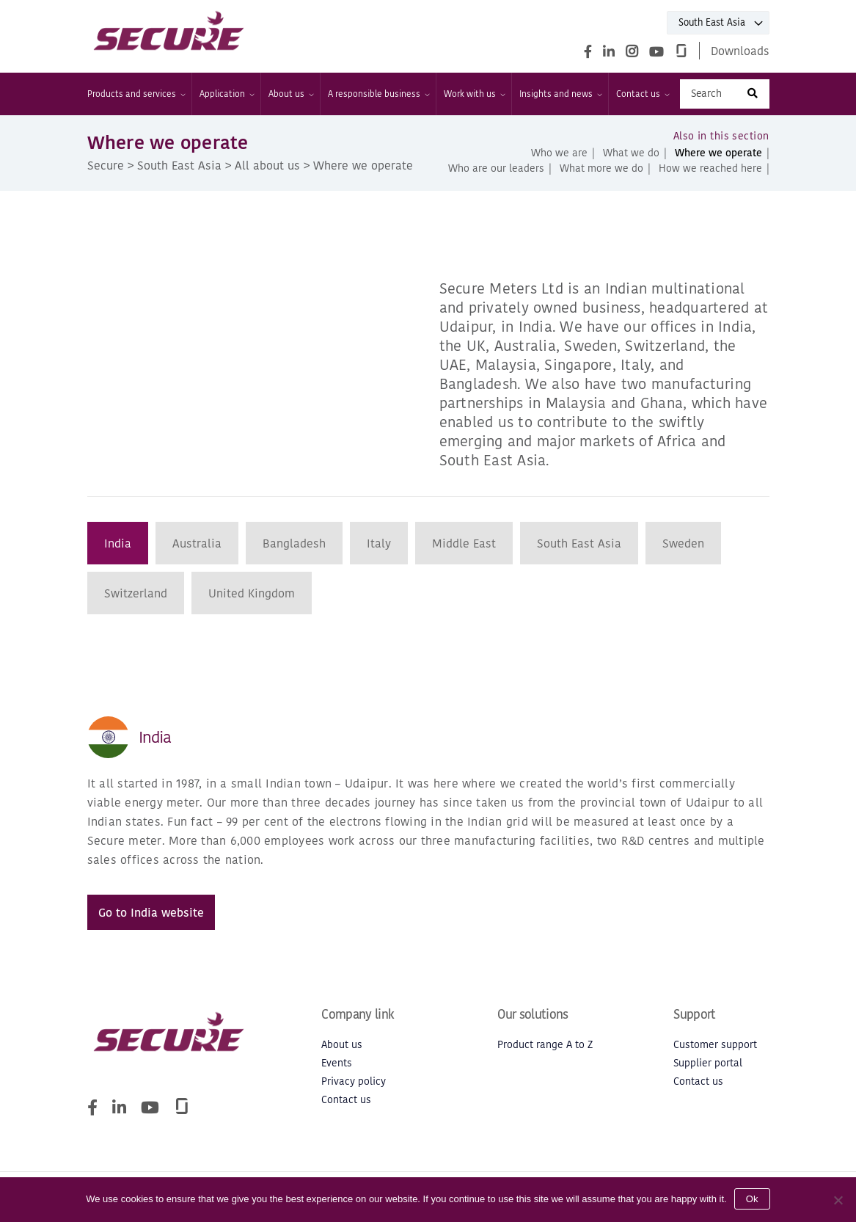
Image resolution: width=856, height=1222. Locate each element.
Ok (752, 1198)
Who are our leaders (496, 168)
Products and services (135, 94)
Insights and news (560, 94)
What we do (631, 153)
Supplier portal (707, 1063)
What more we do (601, 168)
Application (226, 94)
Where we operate (718, 153)
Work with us (474, 94)
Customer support (715, 1044)
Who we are (559, 153)
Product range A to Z (545, 1044)
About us (290, 94)
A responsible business (378, 94)
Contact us (642, 94)
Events (336, 1063)
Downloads (740, 50)
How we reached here (710, 168)
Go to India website (151, 912)
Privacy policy (353, 1081)
